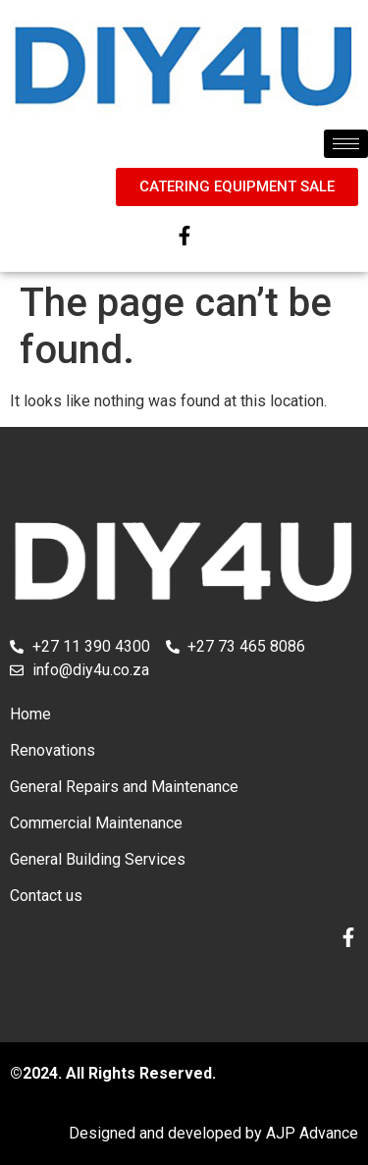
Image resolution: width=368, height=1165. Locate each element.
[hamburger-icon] (346, 144)
